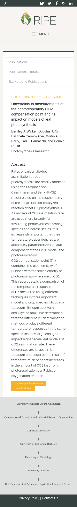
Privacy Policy (29, 498)
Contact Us (50, 498)
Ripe (38, 18)
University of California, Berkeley (38, 443)
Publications (18, 62)
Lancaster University (38, 430)
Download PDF (23, 388)
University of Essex (38, 470)
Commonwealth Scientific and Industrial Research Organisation (38, 417)
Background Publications (28, 81)
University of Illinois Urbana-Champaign (38, 403)
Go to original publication (29, 383)
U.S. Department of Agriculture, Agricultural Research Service (38, 483)
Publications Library (24, 72)
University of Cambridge (38, 457)
